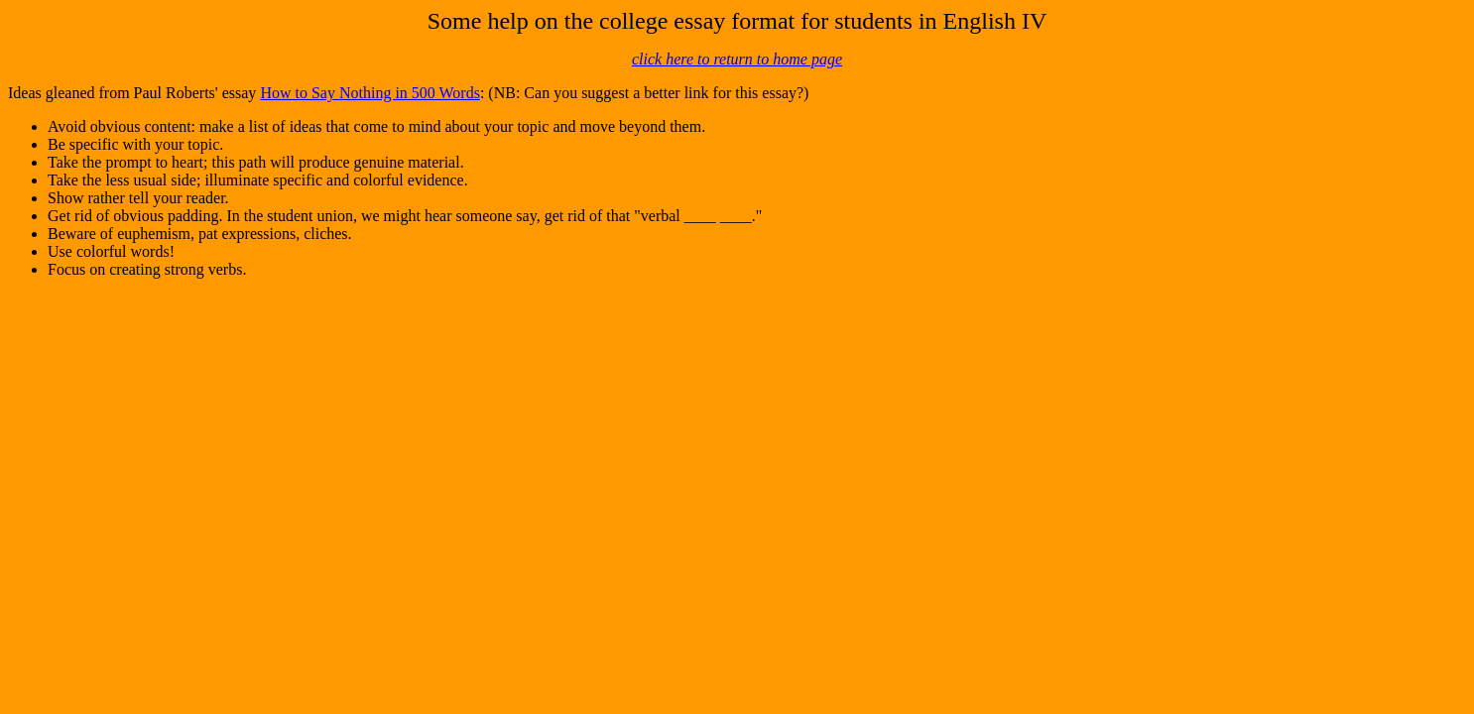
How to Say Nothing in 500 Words (370, 92)
